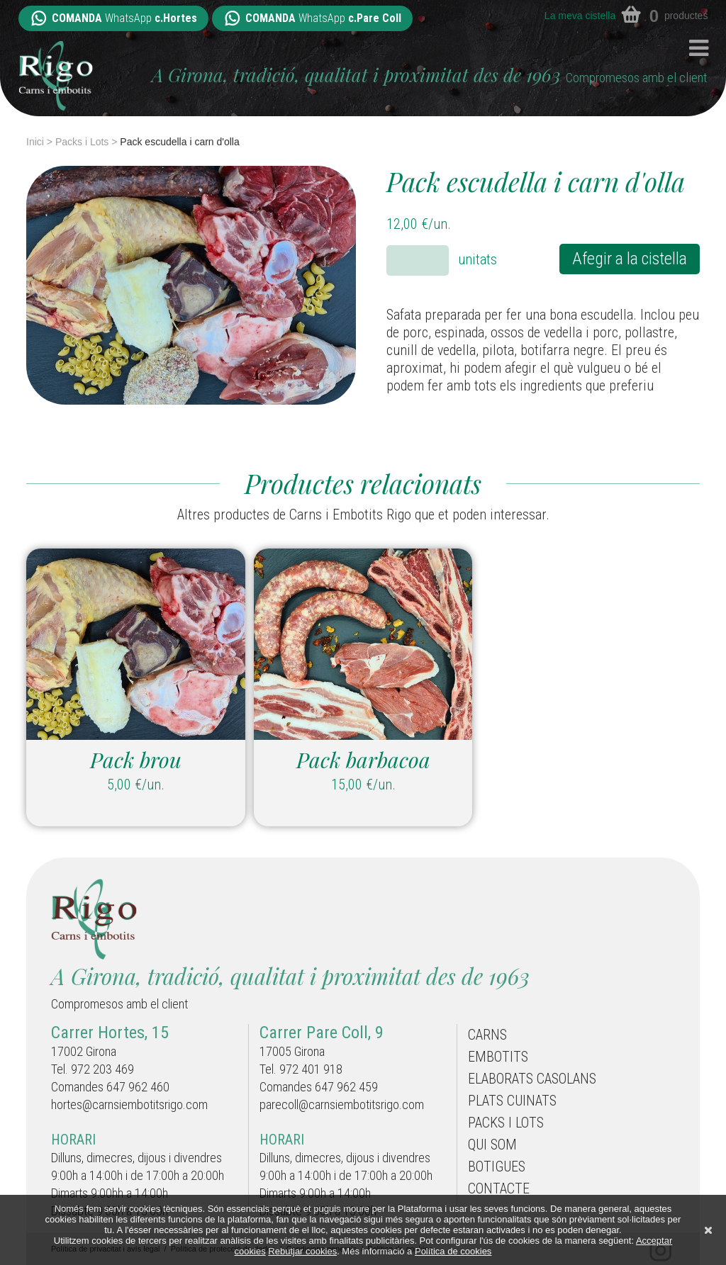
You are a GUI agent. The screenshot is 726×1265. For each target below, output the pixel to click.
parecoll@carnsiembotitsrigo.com (341, 1104)
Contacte (499, 1188)
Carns (487, 1034)
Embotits (498, 1056)
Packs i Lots (81, 141)
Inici (35, 141)
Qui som (492, 1144)
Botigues (496, 1166)
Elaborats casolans (532, 1078)
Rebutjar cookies (302, 1251)
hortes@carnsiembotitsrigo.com (129, 1104)
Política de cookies (453, 1251)
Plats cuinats (512, 1100)
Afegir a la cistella (629, 259)
